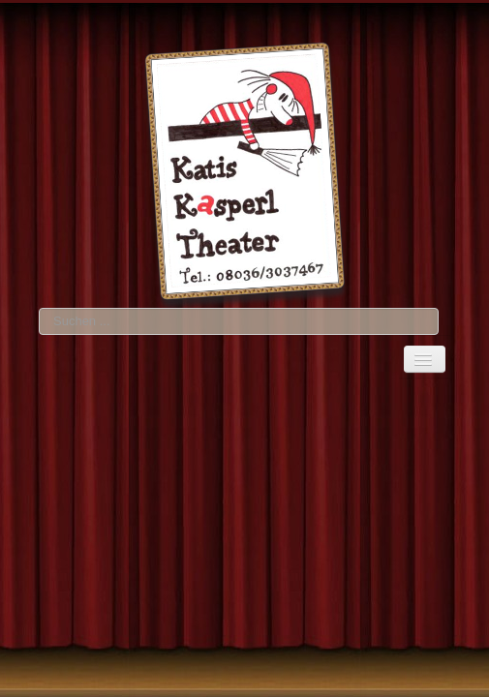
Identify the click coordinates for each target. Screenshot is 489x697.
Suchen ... (39, 308)
